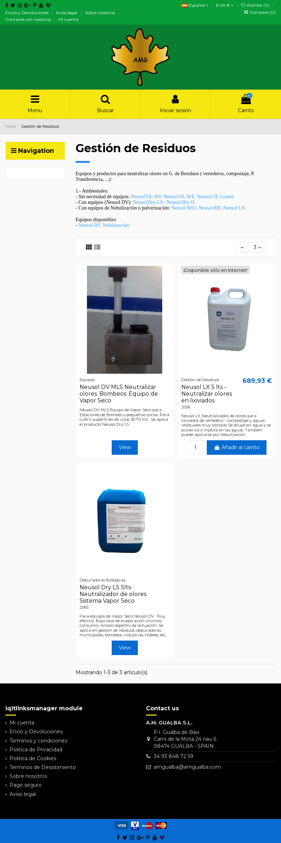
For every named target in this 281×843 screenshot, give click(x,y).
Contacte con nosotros (28, 19)
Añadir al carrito (236, 447)
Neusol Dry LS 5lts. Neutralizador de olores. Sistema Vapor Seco (113, 594)
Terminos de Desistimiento (43, 767)
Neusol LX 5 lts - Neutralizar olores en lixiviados (206, 394)
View (125, 447)
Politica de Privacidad (36, 749)
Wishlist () (255, 5)
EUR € (225, 5)
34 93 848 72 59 (173, 756)
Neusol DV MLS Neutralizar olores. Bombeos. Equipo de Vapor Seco (119, 394)
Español (195, 5)
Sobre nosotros (100, 12)
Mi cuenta (68, 19)
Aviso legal (67, 12)
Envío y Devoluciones (27, 12)
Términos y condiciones (38, 741)
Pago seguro (26, 785)
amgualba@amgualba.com (187, 767)
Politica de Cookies (33, 758)
